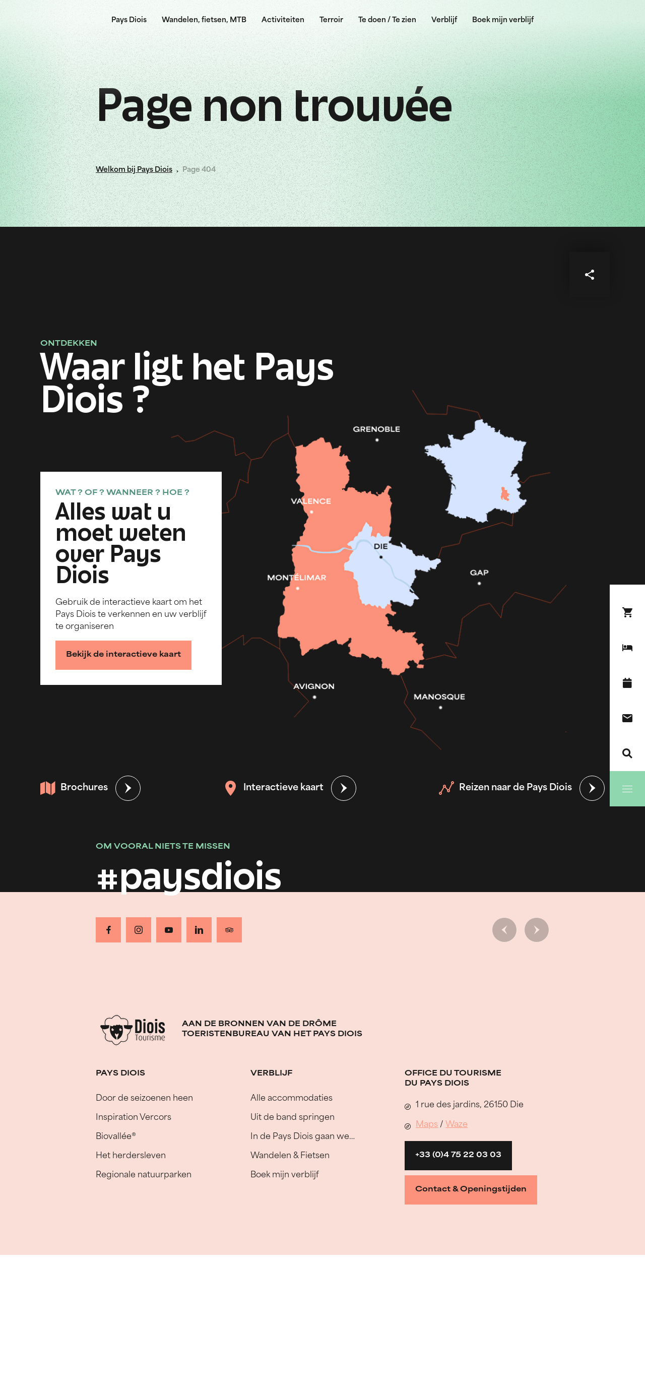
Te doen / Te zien (387, 20)
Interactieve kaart (273, 788)
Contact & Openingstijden (471, 1189)
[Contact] (627, 718)
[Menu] (627, 788)
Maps (427, 1125)
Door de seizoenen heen (144, 1099)
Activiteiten (283, 20)
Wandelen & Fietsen (290, 1156)
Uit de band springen (292, 1118)
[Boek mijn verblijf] (627, 647)
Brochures (74, 788)
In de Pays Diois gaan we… (302, 1137)
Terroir (331, 20)
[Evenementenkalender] (627, 683)
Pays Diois (129, 20)
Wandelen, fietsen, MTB (204, 20)
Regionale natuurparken (143, 1175)
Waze (456, 1125)
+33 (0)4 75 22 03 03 (458, 1155)
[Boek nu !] (627, 612)
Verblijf (444, 20)
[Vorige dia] (504, 929)
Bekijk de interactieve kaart (123, 655)
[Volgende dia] (536, 929)
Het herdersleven (131, 1156)
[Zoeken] (627, 753)
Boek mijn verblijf (503, 20)
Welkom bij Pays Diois (134, 170)
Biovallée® (116, 1137)
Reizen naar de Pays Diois (505, 788)
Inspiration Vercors (133, 1118)
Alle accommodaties (291, 1099)
